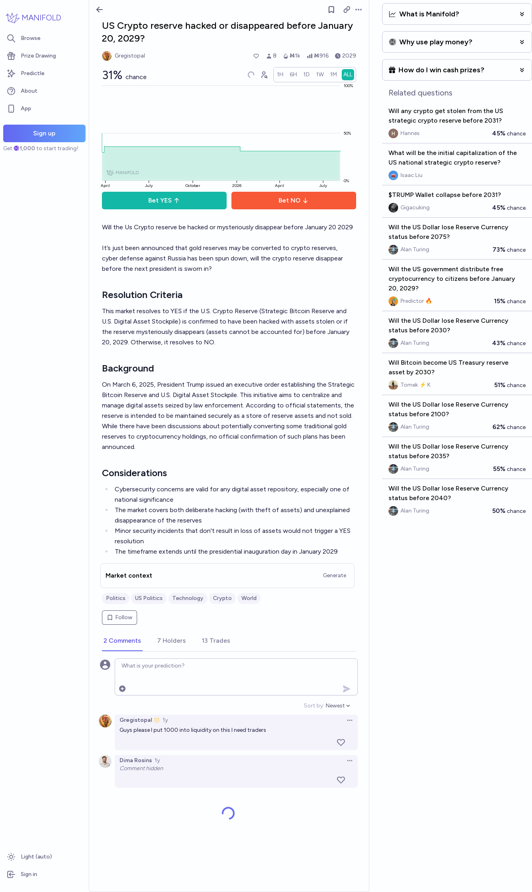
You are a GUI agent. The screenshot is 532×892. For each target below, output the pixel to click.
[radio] (280, 74)
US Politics (149, 598)
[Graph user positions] (264, 74)
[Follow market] (331, 9)
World (249, 598)
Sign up (44, 133)
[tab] (122, 641)
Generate (334, 575)
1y (165, 720)
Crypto (222, 598)
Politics (116, 598)
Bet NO (294, 200)
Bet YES (164, 200)
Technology (187, 598)
